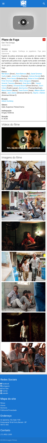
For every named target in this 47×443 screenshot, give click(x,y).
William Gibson (40, 90)
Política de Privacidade (8, 410)
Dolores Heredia (34, 76)
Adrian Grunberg (7, 101)
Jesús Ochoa (16, 76)
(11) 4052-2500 (6, 434)
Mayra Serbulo (7, 90)
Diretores (3, 408)
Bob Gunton (23, 88)
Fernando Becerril (20, 86)
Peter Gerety (11, 78)
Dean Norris (27, 83)
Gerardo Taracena (8, 83)
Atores (2, 405)
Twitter (4, 391)
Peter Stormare (7, 81)
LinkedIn (4, 393)
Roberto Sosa (33, 78)
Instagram (5, 386)
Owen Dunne (23, 90)
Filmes (2, 403)
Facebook (4, 384)
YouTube (4, 388)
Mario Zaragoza (25, 81)
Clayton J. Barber (39, 93)
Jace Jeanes (11, 93)
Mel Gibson (5, 74)
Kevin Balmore (21, 74)
